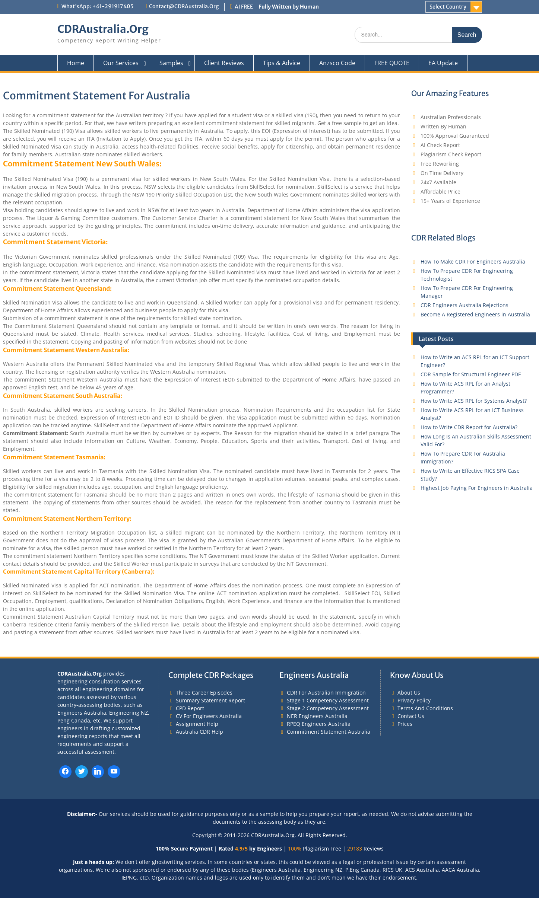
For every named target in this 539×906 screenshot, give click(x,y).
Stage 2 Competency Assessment (328, 708)
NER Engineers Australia (317, 716)
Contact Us (410, 716)
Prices (404, 723)
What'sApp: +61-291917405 (97, 6)
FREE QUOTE (391, 63)
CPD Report (190, 708)
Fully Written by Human (289, 6)
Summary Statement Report (210, 700)
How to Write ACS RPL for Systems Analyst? (474, 400)
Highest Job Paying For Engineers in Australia (477, 487)
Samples (171, 63)
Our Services (121, 63)
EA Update (443, 63)
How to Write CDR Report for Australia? (469, 427)
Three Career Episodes (204, 692)
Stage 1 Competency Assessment (328, 700)
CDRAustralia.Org (103, 29)
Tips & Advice (281, 63)
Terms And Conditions (425, 708)
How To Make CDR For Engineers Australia (473, 261)
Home (75, 63)
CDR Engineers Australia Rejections (464, 305)
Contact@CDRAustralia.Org (184, 6)
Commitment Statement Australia (328, 731)
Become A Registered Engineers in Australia (475, 314)
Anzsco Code (337, 63)
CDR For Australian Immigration (326, 692)
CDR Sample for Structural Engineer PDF (471, 374)
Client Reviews (224, 63)
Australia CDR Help (199, 731)
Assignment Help (197, 723)
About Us (408, 692)
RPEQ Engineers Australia (319, 723)
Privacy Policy (414, 700)
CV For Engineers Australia (209, 716)
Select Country (447, 6)
